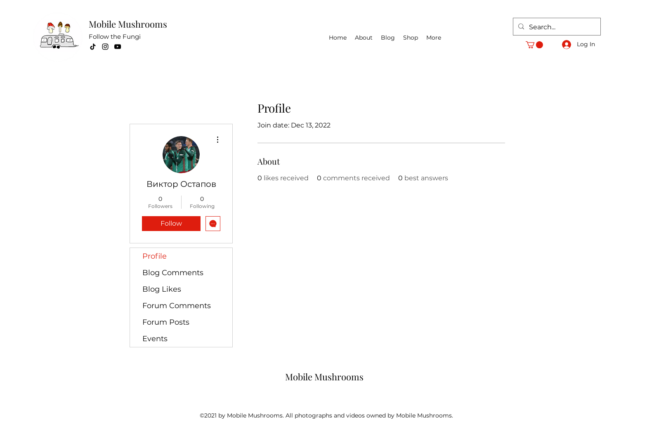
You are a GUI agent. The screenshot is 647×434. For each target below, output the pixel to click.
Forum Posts (165, 322)
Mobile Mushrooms (128, 24)
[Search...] (556, 27)
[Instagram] (105, 46)
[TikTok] (93, 46)
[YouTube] (117, 46)
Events (155, 338)
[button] (534, 44)
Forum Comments (176, 305)
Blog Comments (172, 272)
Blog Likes (161, 289)
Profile (154, 256)
